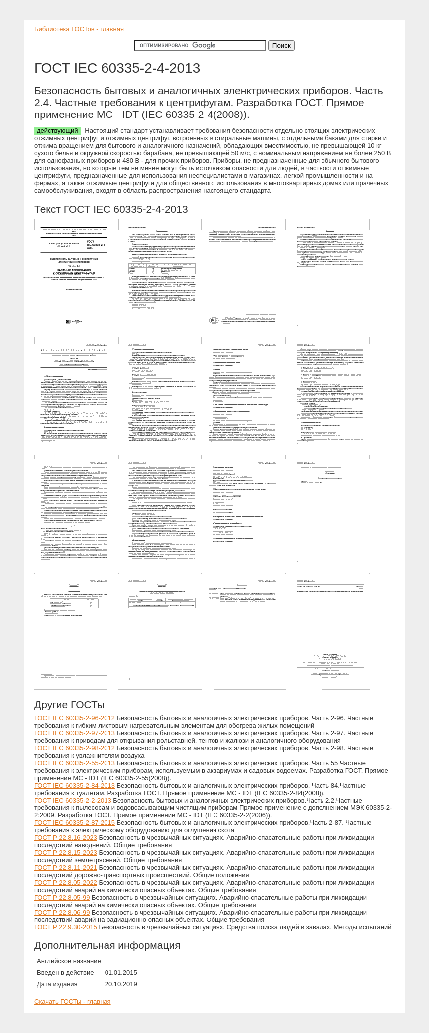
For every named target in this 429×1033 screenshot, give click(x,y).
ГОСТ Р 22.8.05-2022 (65, 882)
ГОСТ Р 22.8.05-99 (62, 897)
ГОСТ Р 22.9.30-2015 (65, 927)
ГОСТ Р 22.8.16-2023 (65, 837)
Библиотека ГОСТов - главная (79, 29)
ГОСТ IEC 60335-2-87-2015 (74, 822)
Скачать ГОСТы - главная (72, 1001)
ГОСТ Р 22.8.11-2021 (65, 867)
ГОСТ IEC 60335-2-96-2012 (74, 718)
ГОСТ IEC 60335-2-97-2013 (74, 733)
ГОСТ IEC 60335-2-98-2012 (74, 748)
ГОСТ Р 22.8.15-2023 (65, 852)
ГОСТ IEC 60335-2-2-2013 (72, 800)
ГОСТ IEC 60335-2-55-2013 (74, 763)
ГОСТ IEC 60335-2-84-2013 (74, 785)
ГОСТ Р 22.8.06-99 (62, 912)
